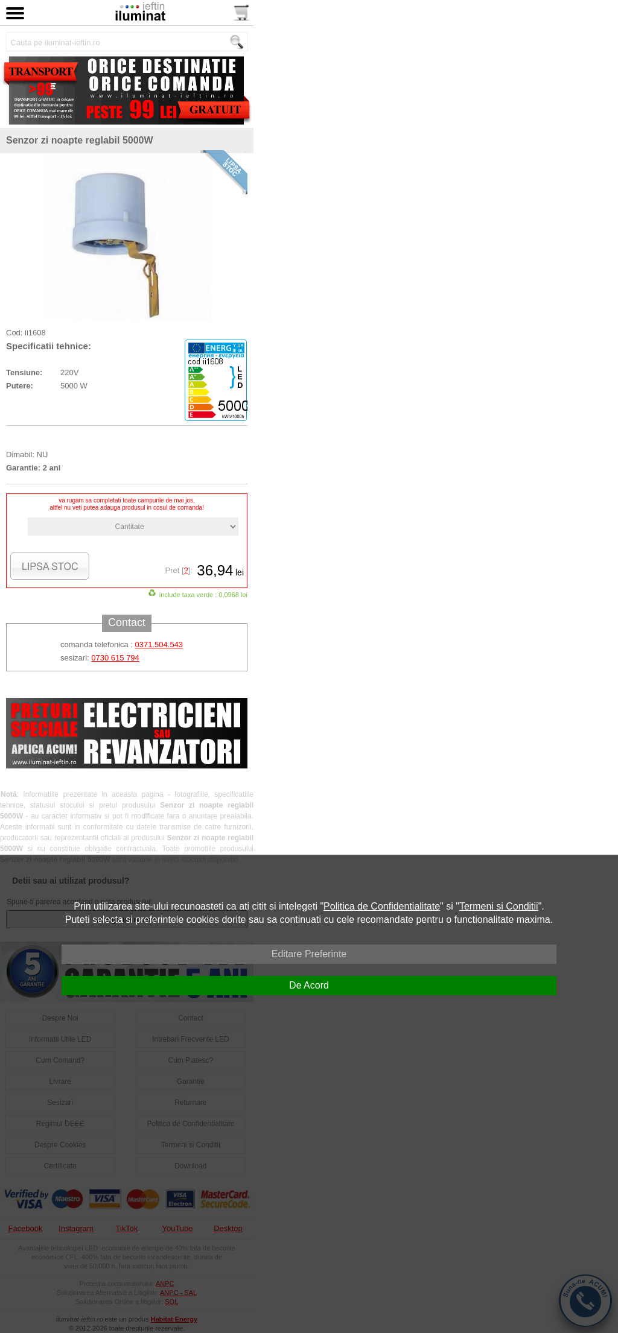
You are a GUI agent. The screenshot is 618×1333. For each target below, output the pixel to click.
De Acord (309, 985)
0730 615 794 (115, 657)
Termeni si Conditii (498, 906)
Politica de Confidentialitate (381, 906)
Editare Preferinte (309, 954)
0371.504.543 (159, 644)
